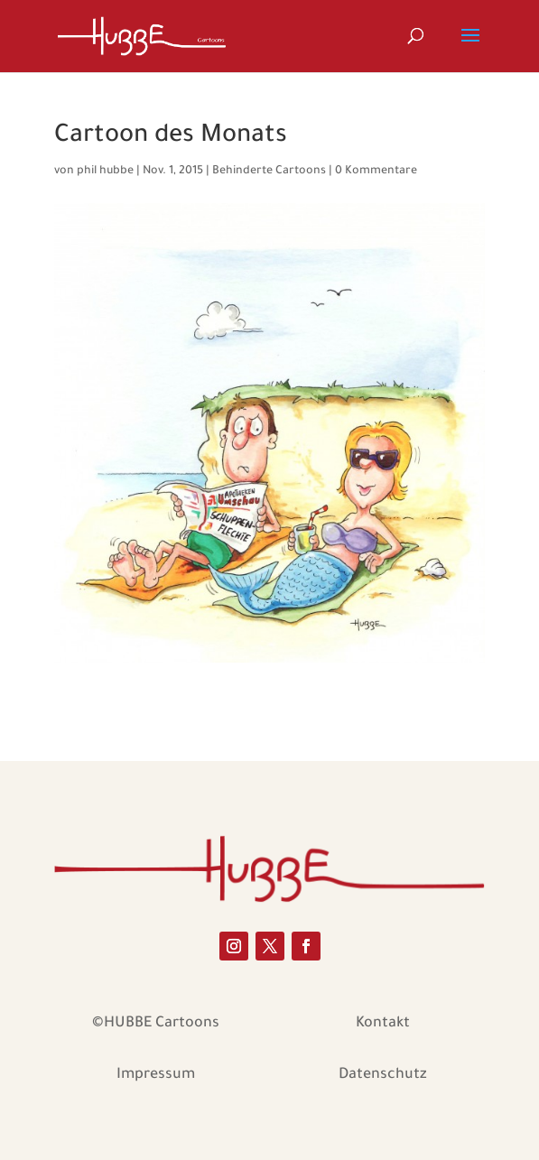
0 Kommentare (376, 171)
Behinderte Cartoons (269, 171)
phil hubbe (105, 171)
